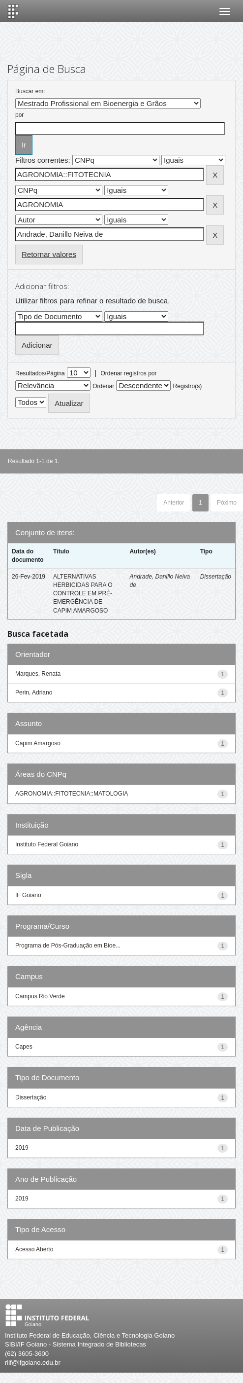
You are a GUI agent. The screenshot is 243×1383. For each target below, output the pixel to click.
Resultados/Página (40, 373)
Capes (23, 1046)
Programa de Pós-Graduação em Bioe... (68, 945)
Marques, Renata (38, 673)
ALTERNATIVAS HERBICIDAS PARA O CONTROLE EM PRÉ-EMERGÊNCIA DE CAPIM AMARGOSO (82, 593)
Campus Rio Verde (40, 996)
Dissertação (215, 576)
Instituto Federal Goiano (46, 844)
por (19, 114)
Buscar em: (30, 91)
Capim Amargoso (38, 743)
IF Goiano (28, 895)
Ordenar (103, 386)
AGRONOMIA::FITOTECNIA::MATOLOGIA (71, 793)
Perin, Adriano (33, 692)
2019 (22, 1147)
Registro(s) (187, 386)
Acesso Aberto (34, 1249)
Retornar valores (49, 254)
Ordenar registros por (128, 373)
